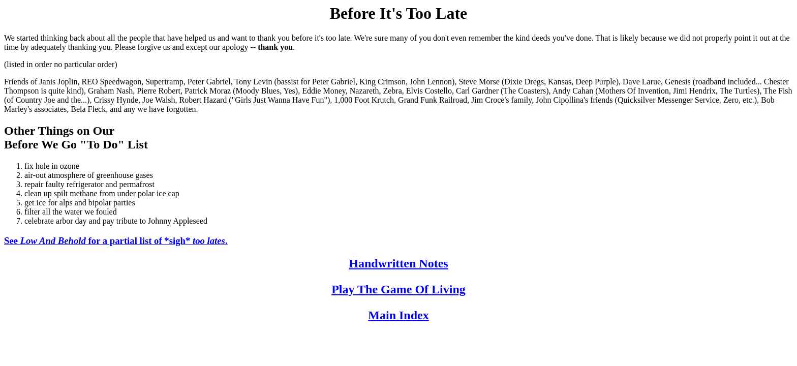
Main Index (398, 315)
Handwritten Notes (398, 263)
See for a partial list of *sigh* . (116, 240)
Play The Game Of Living (398, 289)
